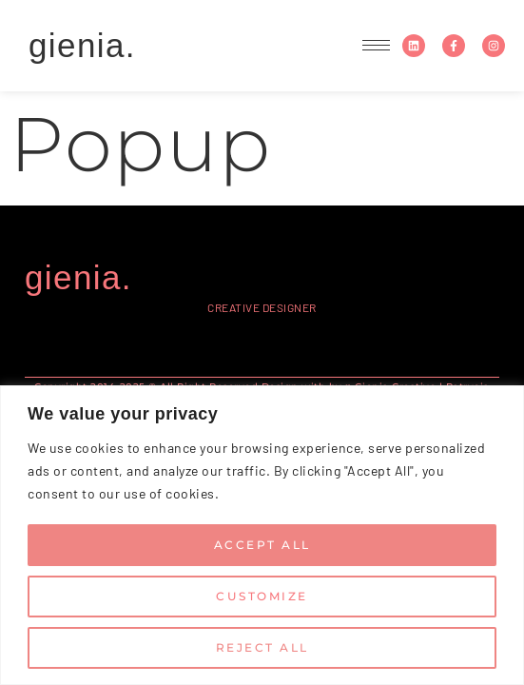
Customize (262, 596)
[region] (262, 535)
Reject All (262, 647)
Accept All (262, 545)
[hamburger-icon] (376, 45)
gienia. (82, 45)
